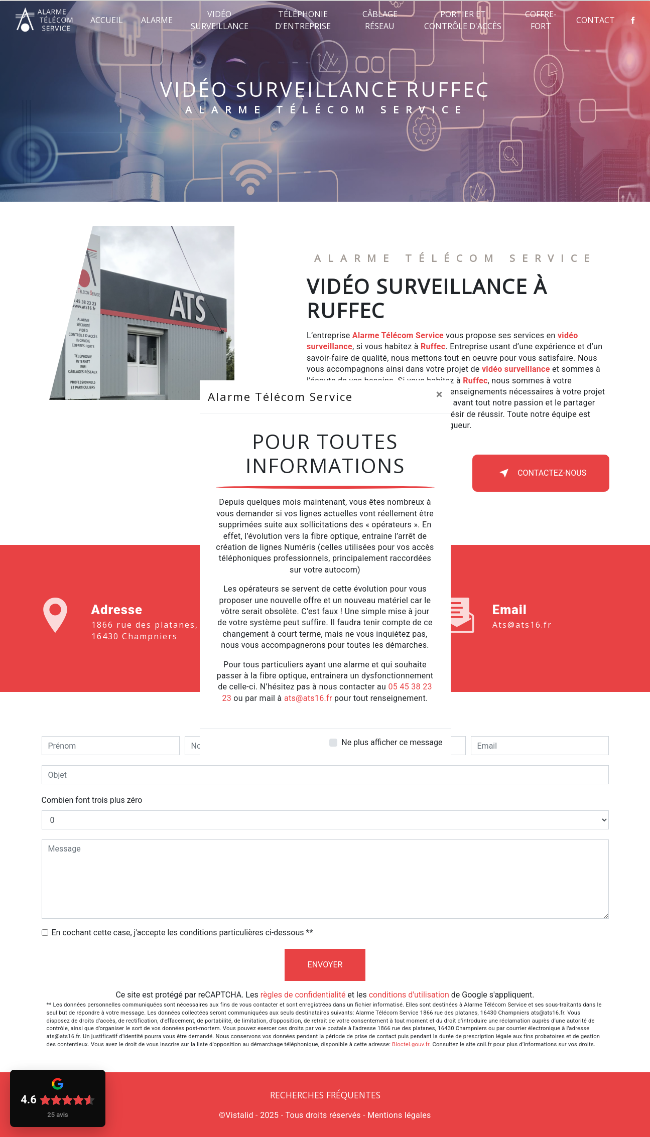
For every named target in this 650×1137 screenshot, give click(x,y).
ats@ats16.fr (308, 698)
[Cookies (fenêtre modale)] (3, 1130)
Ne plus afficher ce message (391, 742)
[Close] (439, 394)
